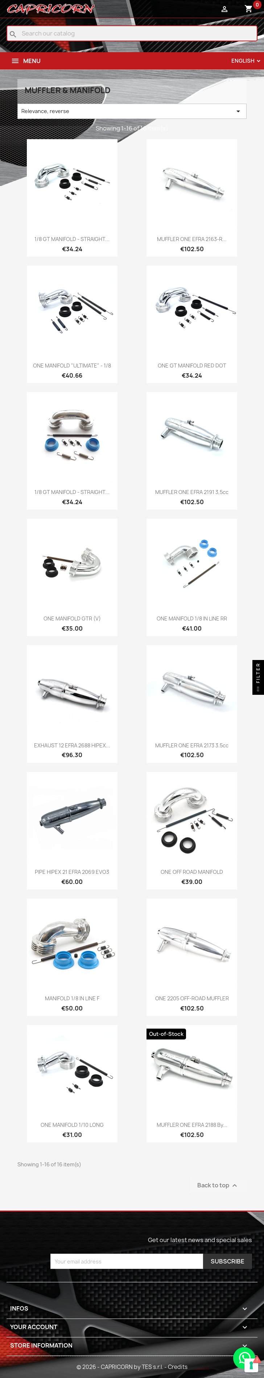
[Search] (132, 33)
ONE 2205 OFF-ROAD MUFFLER (192, 998)
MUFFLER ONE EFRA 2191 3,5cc (191, 492)
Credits (177, 1367)
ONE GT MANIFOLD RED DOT (192, 365)
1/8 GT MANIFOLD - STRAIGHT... (72, 239)
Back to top (218, 1185)
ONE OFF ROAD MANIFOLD (192, 871)
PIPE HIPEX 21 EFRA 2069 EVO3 (72, 871)
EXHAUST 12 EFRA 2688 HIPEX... (72, 745)
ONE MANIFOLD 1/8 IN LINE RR (192, 618)
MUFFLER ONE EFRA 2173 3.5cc (191, 745)
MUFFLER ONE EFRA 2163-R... (192, 239)
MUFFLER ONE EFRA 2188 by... (192, 1124)
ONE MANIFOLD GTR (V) (72, 618)
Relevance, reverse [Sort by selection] (132, 111)
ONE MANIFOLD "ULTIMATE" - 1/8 (72, 365)
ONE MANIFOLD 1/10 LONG (72, 1124)
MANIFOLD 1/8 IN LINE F (72, 998)
